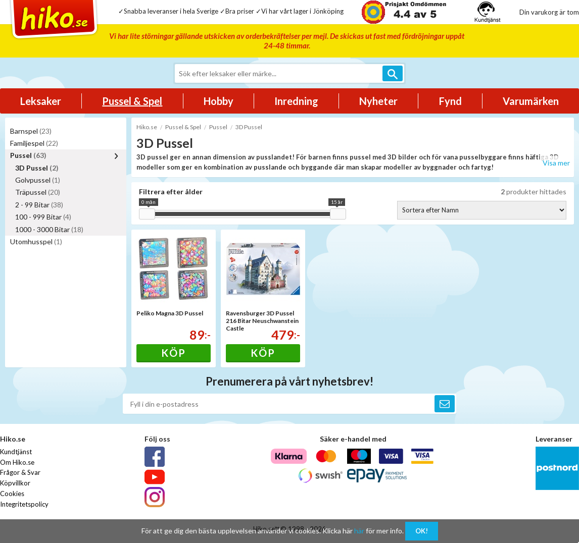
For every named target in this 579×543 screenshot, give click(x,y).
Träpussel (37, 192)
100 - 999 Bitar (43, 216)
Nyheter (378, 101)
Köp (173, 353)
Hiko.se (146, 127)
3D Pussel (37, 168)
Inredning (296, 101)
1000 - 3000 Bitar (49, 229)
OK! (421, 531)
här (359, 530)
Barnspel (31, 131)
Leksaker (40, 101)
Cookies (12, 494)
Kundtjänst (16, 452)
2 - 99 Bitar (39, 204)
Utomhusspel (36, 241)
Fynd (450, 101)
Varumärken (531, 101)
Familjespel (34, 143)
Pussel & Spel (132, 101)
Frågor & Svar (20, 472)
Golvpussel (37, 180)
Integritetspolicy (24, 504)
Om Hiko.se (17, 462)
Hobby (218, 101)
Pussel (28, 155)
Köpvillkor (15, 483)
